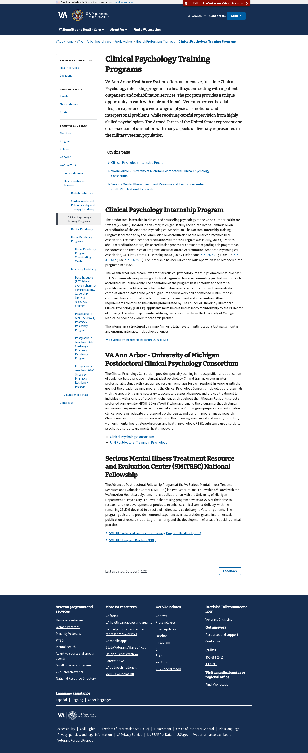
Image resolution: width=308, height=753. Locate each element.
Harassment (162, 729)
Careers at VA (115, 661)
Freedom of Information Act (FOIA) (124, 729)
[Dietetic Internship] (78, 193)
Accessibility (66, 729)
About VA (117, 29)
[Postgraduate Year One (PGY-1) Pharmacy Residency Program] (78, 322)
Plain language (229, 729)
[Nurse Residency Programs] (78, 239)
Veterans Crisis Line (218, 619)
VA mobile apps (116, 641)
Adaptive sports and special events (75, 656)
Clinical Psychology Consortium (132, 437)
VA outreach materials (121, 667)
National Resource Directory (76, 678)
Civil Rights (87, 729)
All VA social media (169, 669)
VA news (161, 616)
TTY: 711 (211, 664)
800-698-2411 (214, 657)
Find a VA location (217, 684)
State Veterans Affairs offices (126, 647)
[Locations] (78, 76)
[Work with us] (78, 165)
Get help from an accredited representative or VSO (125, 631)
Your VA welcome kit (120, 674)
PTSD (60, 640)
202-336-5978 (133, 260)
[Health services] (78, 68)
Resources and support (221, 634)
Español (61, 700)
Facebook (162, 636)
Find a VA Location (147, 29)
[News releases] (78, 105)
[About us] (78, 133)
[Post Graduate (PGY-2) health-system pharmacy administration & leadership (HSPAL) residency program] (78, 292)
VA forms (112, 616)
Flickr (160, 655)
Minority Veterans (68, 633)
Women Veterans (68, 627)
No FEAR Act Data (159, 734)
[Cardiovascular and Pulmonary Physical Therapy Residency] (78, 205)
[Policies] (78, 149)
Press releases (166, 622)
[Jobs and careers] (78, 173)
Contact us (217, 16)
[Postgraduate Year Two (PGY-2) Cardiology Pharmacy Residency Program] (78, 348)
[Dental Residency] (78, 229)
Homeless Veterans (69, 620)
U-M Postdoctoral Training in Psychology (138, 442)
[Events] (78, 96)
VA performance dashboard (212, 734)
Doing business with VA (122, 654)
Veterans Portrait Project (75, 740)
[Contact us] (78, 403)
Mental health (66, 647)
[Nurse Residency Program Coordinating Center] (78, 255)
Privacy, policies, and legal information (84, 734)
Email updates (166, 629)
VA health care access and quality (129, 622)
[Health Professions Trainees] (78, 183)
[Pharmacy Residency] (78, 270)
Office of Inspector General (195, 729)
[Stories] (78, 113)
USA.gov (182, 734)
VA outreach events (69, 672)
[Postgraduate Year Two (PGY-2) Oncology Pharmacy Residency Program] (78, 377)
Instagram (163, 642)
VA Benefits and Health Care (80, 29)
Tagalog (77, 700)
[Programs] (78, 141)
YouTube (162, 662)
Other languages (99, 700)
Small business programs (73, 665)
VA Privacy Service (129, 734)
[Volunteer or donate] (78, 395)
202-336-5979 (209, 255)
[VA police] (78, 157)
